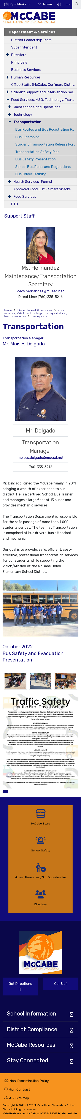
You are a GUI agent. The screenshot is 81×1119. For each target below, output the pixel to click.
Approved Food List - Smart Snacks (42, 189)
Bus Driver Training (30, 174)
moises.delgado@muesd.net (41, 458)
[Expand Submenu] (8, 54)
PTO (14, 204)
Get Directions (17, 988)
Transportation (27, 122)
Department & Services (32, 32)
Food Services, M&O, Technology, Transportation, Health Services (44, 100)
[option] (17, 4)
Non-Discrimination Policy (26, 1081)
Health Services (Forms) (32, 182)
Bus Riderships (27, 137)
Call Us (55, 985)
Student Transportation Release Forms (46, 144)
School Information (31, 1013)
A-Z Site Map (16, 1098)
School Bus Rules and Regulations (43, 167)
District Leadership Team (31, 40)
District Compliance (32, 1029)
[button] (21, 4)
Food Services (24, 196)
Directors (18, 55)
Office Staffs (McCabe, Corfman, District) (44, 85)
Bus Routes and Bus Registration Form (46, 129)
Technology (22, 115)
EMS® (56, 1113)
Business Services (26, 70)
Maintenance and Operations (36, 107)
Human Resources (26, 77)
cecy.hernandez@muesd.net (40, 291)
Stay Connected (27, 1060)
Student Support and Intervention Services (44, 92)
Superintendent (24, 47)
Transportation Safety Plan (37, 152)
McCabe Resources (31, 1045)
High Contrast (19, 1089)
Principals (19, 62)
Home (47, 4)
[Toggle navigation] (71, 17)
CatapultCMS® (40, 1113)
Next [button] (64, 4)
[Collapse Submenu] (8, 121)
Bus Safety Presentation (35, 159)
